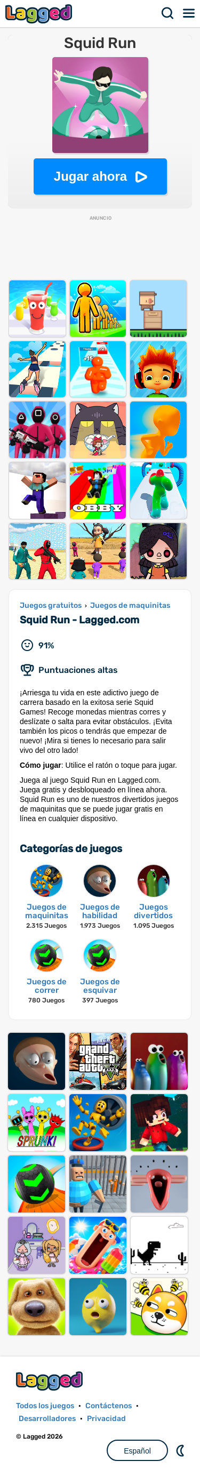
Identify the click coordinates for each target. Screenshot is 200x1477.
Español (137, 1451)
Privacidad (106, 1418)
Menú (189, 13)
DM (181, 1450)
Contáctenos (108, 1405)
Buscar (168, 13)
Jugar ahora (90, 176)
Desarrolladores (47, 1418)
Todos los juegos (45, 1405)
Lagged (40, 13)
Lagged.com (50, 1380)
